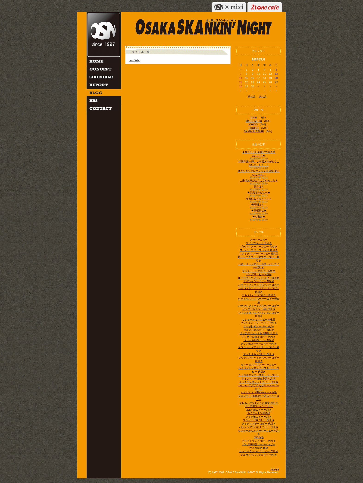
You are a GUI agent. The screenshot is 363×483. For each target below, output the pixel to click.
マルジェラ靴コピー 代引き (258, 420)
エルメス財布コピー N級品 (259, 329)
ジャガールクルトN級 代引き (258, 309)
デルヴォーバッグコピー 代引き (259, 454)
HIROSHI (253, 128)
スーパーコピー (259, 239)
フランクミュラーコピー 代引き (259, 323)
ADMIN (275, 469)
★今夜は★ (258, 216)
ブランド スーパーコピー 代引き (258, 246)
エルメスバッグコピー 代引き (258, 295)
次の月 (263, 96)
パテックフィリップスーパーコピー (258, 284)
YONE (253, 117)
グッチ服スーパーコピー (259, 406)
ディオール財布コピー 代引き (258, 336)
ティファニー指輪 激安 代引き (258, 378)
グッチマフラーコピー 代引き (258, 423)
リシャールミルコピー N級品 (258, 319)
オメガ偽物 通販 (258, 447)
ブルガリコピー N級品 (259, 274)
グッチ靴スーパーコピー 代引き (259, 343)
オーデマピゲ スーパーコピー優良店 (258, 277)
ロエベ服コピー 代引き (259, 409)
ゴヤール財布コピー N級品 (259, 340)
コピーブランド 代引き (259, 243)
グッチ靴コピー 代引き (259, 416)
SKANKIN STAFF (254, 131)
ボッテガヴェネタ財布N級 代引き (259, 333)
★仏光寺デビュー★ (258, 192)
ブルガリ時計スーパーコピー (258, 444)
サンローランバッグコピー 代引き (258, 451)
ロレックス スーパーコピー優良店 (258, 253)
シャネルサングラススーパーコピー (258, 375)
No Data (134, 60)
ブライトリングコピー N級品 (258, 270)
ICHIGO (253, 124)
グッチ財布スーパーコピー (259, 326)
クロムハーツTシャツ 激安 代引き (258, 402)
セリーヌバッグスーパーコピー (259, 364)
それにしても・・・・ (259, 198)
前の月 (252, 96)
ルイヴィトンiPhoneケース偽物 (259, 392)
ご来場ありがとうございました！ (259, 180)
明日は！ (259, 186)
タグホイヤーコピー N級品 (259, 281)
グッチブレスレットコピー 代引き (258, 382)
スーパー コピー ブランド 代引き (259, 250)
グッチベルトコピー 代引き (258, 354)
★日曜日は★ (258, 210)
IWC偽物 (259, 437)
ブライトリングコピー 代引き (258, 441)
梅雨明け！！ (258, 204)
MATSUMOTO (254, 121)
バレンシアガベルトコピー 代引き (258, 427)
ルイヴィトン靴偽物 (258, 413)
